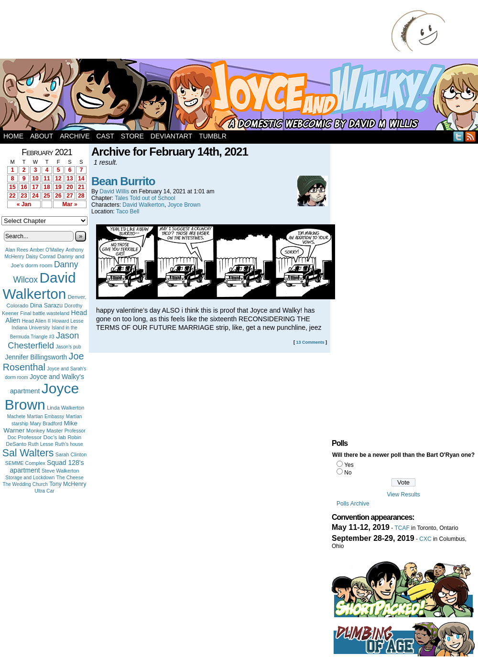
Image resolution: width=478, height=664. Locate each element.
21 (81, 187)
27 (69, 195)
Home (13, 136)
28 (81, 195)
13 (69, 178)
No (347, 472)
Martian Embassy (46, 416)
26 (58, 195)
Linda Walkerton (65, 408)
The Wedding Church (25, 484)
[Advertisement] (198, 31)
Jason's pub (68, 346)
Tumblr (213, 136)
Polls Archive (353, 503)
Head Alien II (36, 321)
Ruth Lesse (41, 444)
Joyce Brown (42, 396)
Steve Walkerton (60, 471)
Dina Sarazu (46, 305)
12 (58, 178)
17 (35, 187)
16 (24, 187)
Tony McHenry (67, 484)
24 (35, 195)
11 (46, 178)
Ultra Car (44, 491)
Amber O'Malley (47, 250)
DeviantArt (171, 136)
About (41, 136)
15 (12, 187)
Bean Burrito (123, 181)
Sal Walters (28, 452)
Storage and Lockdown (29, 477)
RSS (471, 136)
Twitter (459, 136)
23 (24, 195)
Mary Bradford (46, 423)
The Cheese (70, 477)
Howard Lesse (68, 321)
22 (12, 195)
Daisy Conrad (40, 256)
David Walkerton (39, 286)
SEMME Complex (25, 463)
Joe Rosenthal (43, 361)
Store (132, 136)
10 (35, 178)
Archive (74, 136)
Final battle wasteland (44, 313)
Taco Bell (128, 211)
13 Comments (310, 342)
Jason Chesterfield (43, 340)
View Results (403, 494)
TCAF (401, 528)
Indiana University (30, 327)
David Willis (114, 191)
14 (81, 178)
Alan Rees (16, 250)
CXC (425, 539)
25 (46, 195)
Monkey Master (44, 430)
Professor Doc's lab (42, 437)
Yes (349, 465)
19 (58, 187)
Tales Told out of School (145, 198)
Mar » (69, 204)
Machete (16, 416)
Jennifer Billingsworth (36, 357)
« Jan (24, 204)
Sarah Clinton (71, 454)
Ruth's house (69, 444)
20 (69, 187)
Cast (105, 136)
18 (46, 187)
